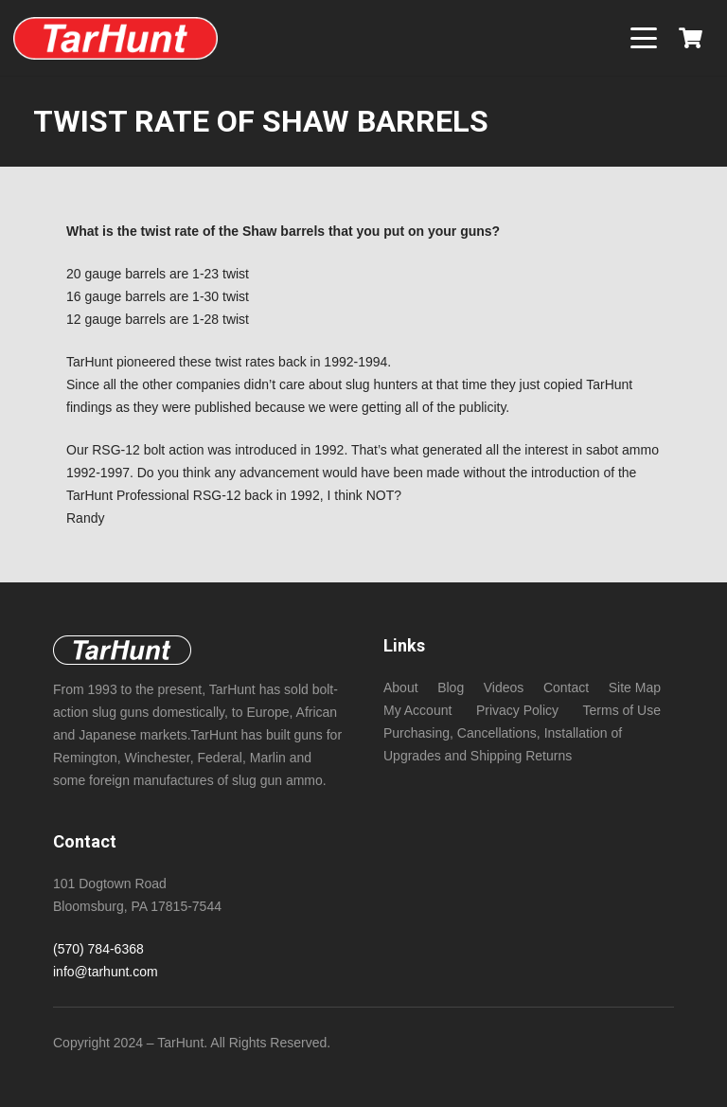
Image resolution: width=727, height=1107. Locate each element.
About (400, 687)
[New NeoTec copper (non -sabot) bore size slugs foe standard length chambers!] (115, 38)
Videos (504, 687)
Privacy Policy (517, 710)
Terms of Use (622, 710)
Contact (566, 687)
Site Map (635, 687)
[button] (643, 38)
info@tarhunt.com (105, 971)
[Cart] (691, 38)
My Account (417, 710)
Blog (450, 687)
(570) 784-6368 (98, 948)
